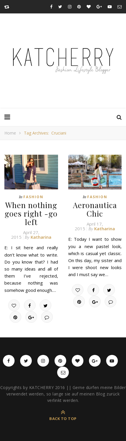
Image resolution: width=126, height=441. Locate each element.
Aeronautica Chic (95, 209)
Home (10, 133)
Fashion (33, 196)
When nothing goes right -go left (31, 213)
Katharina (41, 237)
